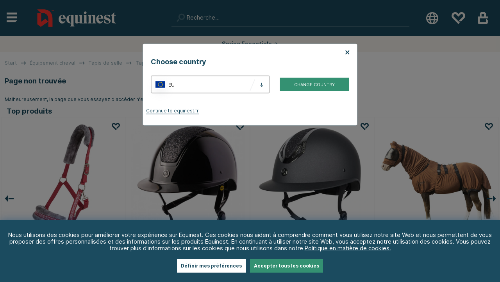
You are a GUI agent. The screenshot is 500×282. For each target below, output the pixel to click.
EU (171, 84)
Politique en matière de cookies (347, 248)
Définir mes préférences (211, 266)
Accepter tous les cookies (286, 266)
